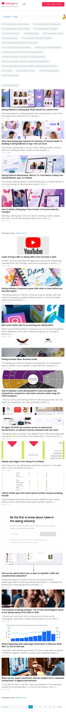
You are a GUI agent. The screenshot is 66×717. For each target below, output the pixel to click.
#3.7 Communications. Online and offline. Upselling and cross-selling (29, 66)
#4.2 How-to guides (10, 75)
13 (45, 707)
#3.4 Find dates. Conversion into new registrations (22, 52)
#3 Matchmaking (31, 33)
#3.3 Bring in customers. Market (48, 47)
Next (59, 707)
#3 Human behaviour (10, 33)
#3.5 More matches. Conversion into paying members (23, 57)
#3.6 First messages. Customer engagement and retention (25, 61)
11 (35, 707)
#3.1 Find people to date (52, 33)
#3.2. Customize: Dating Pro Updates (36, 38)
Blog (16, 17)
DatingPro (7, 17)
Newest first (21, 233)
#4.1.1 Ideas (7, 71)
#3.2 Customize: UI (9, 38)
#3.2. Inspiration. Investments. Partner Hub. (19, 43)
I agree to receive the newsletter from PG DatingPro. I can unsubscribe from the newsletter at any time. (29, 541)
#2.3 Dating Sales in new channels (15, 29)
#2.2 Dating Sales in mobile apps (47, 24)
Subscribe (48, 534)
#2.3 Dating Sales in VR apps (45, 29)
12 (40, 707)
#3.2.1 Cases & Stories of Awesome (16, 47)
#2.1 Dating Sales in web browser (15, 24)
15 (54, 707)
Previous (5, 707)
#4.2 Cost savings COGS (49, 71)
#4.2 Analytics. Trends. (26, 71)
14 (50, 707)
